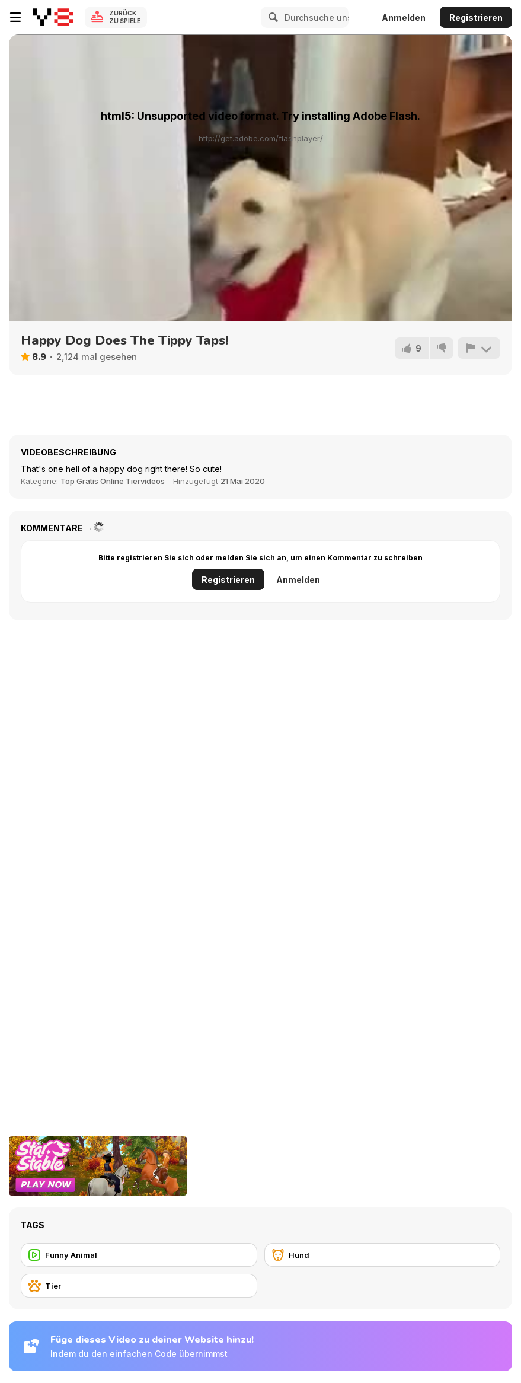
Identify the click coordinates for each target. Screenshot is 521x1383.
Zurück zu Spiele (124, 16)
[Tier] (139, 1286)
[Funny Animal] (139, 1255)
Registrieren (476, 17)
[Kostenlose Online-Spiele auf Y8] (53, 17)
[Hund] (382, 1255)
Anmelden (404, 17)
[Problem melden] (479, 348)
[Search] (271, 17)
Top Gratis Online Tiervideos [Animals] (112, 481)
